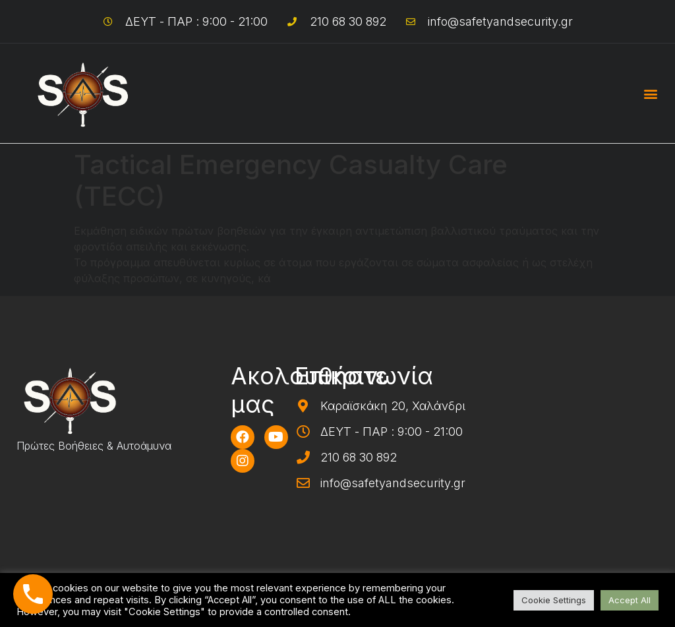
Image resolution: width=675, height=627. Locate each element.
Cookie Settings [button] (553, 600)
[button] (651, 93)
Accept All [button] (629, 600)
